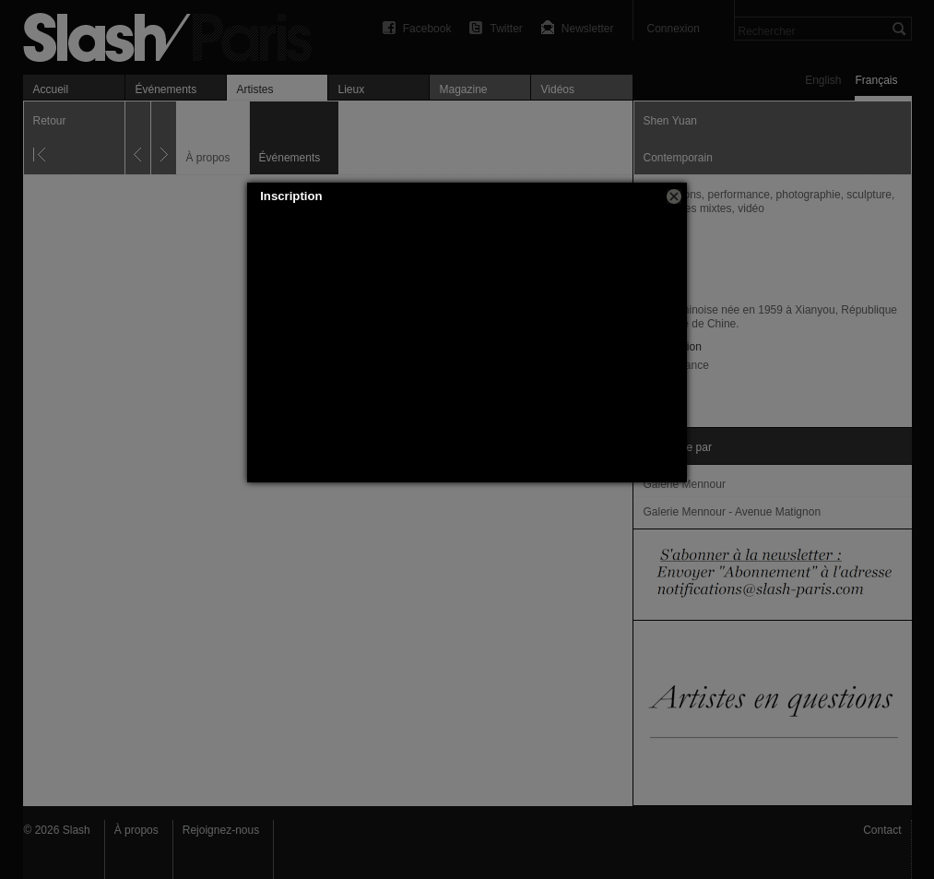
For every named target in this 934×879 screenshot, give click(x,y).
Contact (882, 830)
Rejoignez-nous (221, 830)
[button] (674, 196)
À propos (136, 830)
